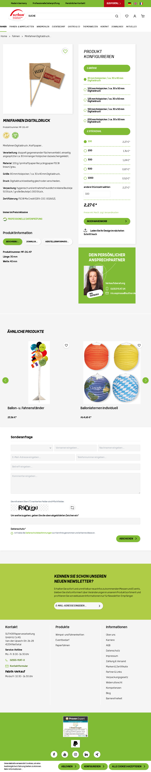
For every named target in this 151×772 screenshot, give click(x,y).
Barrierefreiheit (114, 698)
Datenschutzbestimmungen (39, 533)
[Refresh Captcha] (72, 507)
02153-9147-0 (17, 660)
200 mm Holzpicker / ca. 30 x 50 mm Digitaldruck (106, 120)
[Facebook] (54, 754)
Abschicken (126, 539)
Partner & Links (114, 672)
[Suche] (70, 16)
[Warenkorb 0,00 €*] (143, 16)
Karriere (110, 640)
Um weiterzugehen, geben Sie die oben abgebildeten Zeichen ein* (45, 516)
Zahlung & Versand (116, 661)
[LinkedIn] (86, 754)
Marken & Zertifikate (117, 667)
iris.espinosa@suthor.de (123, 293)
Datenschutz (113, 651)
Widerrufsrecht (114, 683)
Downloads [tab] (32, 242)
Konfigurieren (92, 767)
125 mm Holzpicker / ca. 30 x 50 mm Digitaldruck (106, 100)
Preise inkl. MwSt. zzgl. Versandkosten (101, 213)
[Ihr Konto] (135, 16)
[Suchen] (116, 16)
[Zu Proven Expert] (75, 726)
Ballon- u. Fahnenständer (26, 408)
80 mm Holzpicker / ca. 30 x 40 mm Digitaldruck (105, 79)
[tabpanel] (38, 256)
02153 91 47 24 (117, 289)
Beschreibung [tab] (13, 242)
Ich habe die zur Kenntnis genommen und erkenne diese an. (54, 533)
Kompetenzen (113, 688)
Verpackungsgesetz (117, 677)
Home (4, 36)
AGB (108, 645)
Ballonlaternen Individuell (99, 408)
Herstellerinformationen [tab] (58, 242)
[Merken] (65, 51)
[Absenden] (99, 605)
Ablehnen (67, 767)
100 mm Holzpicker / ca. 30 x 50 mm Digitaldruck (106, 89)
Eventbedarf (62, 640)
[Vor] (145, 380)
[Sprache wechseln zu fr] (140, 3)
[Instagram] (75, 754)
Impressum (112, 656)
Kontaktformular (19, 666)
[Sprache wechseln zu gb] (135, 3)
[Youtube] (64, 754)
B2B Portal (114, 3)
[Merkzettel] (127, 16)
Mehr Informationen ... (13, 769)
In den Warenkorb (97, 221)
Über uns (110, 635)
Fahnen (16, 36)
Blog (108, 693)
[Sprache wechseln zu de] (130, 3)
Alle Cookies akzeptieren (127, 767)
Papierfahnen (63, 645)
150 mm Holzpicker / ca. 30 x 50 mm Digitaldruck (106, 110)
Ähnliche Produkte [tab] (25, 332)
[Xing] (97, 754)
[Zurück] (5, 380)
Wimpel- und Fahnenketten (70, 635)
